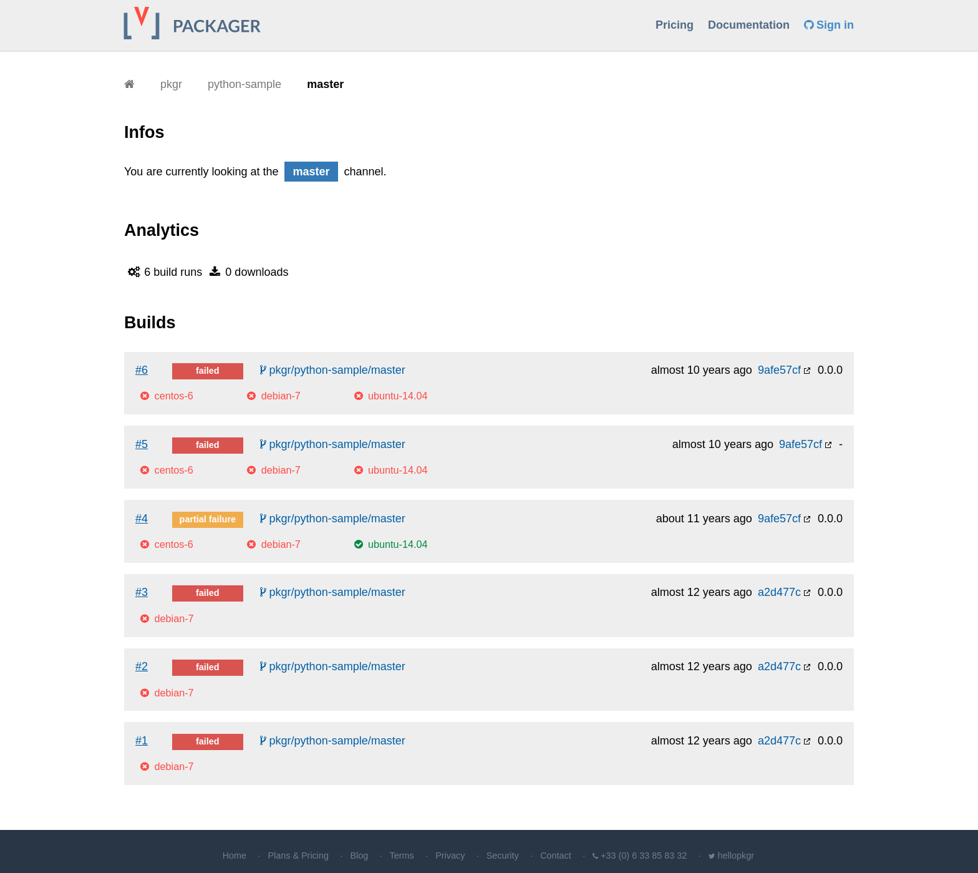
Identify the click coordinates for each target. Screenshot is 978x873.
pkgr (171, 84)
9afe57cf (779, 370)
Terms (402, 856)
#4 (141, 518)
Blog (359, 856)
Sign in (829, 25)
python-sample (244, 84)
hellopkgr (736, 856)
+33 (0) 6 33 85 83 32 (644, 856)
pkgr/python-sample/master (332, 370)
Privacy (450, 856)
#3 (141, 592)
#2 (141, 666)
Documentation (749, 25)
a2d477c (779, 592)
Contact (555, 856)
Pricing (675, 25)
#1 (141, 740)
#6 (141, 370)
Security (503, 856)
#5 (141, 444)
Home (234, 856)
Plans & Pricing (298, 856)
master (325, 84)
